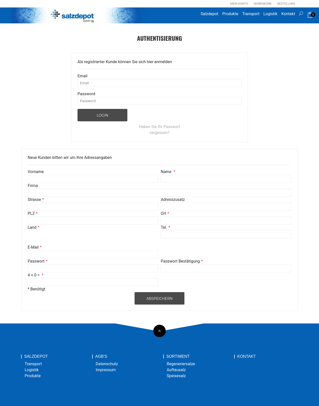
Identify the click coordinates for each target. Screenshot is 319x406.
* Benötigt (36, 289)
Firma (33, 185)
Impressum (106, 369)
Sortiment (178, 357)
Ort (163, 213)
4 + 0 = (34, 275)
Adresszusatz (173, 199)
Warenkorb (262, 3)
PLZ (31, 213)
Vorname (36, 171)
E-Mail (33, 247)
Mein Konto (239, 3)
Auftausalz (176, 369)
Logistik (270, 13)
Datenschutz (107, 363)
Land (32, 227)
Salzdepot (209, 13)
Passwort (36, 261)
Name (166, 171)
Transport (250, 13)
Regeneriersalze (181, 363)
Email (82, 76)
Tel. (164, 227)
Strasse (34, 199)
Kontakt (288, 13)
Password (86, 93)
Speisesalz (176, 375)
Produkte (230, 13)
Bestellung (286, 3)
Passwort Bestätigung (180, 261)
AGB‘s (101, 357)
